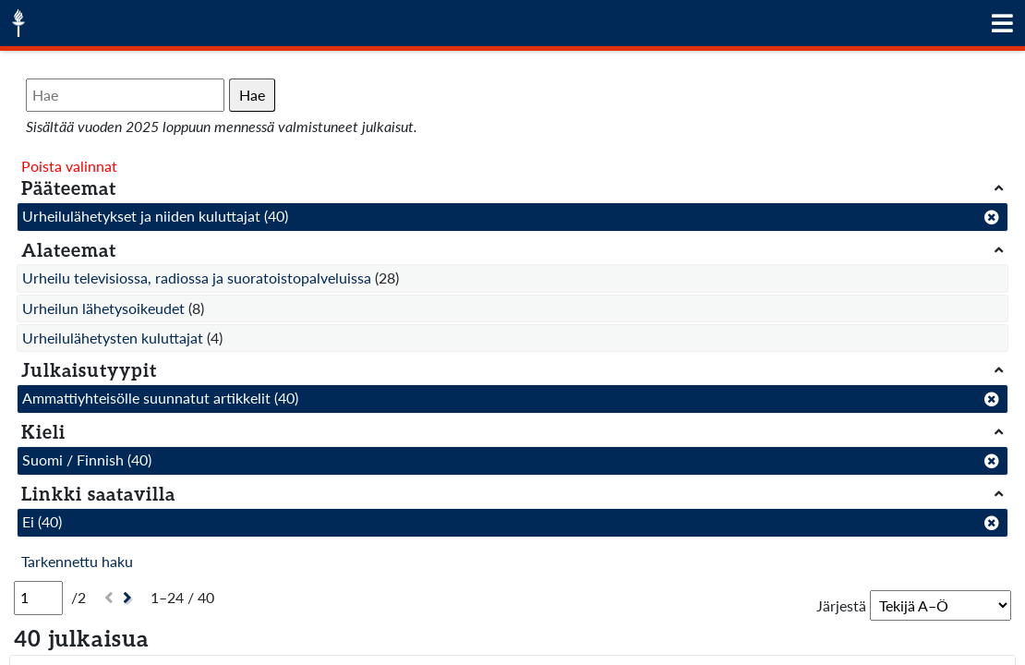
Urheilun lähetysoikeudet (103, 308)
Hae (252, 94)
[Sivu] (38, 597)
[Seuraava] (129, 598)
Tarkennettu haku (77, 561)
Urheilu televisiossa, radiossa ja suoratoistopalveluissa (196, 277)
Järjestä (841, 605)
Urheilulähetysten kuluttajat (112, 337)
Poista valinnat (69, 166)
